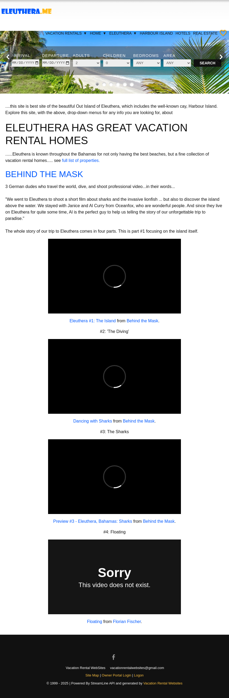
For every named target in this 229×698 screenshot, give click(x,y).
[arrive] (25, 63)
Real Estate (205, 33)
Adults (81, 55)
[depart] (56, 63)
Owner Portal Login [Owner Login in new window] (116, 675)
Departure (55, 55)
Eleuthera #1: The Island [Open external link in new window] (93, 321)
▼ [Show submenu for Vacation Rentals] (85, 33)
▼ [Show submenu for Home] (104, 33)
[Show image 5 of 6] (125, 84)
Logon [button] (139, 675)
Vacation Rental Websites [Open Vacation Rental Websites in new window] (163, 683)
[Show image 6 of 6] (132, 84)
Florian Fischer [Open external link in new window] (127, 621)
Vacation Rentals (66, 33)
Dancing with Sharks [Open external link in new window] (92, 421)
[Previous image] (8, 57)
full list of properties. (81, 160)
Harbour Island (156, 33)
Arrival (20, 55)
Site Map (92, 675)
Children (114, 55)
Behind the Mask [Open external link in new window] (142, 321)
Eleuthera (123, 33)
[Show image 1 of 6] (97, 84)
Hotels (183, 33)
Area (169, 55)
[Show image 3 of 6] (111, 84)
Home (98, 33)
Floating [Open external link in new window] (94, 621)
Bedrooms (146, 55)
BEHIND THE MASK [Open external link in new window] (44, 174)
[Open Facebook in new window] (114, 652)
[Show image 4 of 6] (118, 84)
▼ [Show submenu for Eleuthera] (135, 33)
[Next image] (220, 57)
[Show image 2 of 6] (104, 84)
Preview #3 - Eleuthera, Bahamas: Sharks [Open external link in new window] (92, 521)
